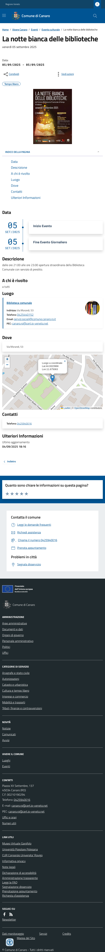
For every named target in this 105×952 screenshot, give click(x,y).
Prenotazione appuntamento (19, 891)
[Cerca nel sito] (94, 15)
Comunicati (9, 734)
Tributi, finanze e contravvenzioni (22, 708)
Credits (66, 933)
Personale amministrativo (17, 641)
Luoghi (6, 760)
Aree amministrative (14, 623)
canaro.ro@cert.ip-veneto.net (30, 323)
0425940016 (24, 423)
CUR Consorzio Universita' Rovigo (22, 855)
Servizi (43, 933)
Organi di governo (13, 635)
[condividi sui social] (11, 74)
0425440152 (25, 314)
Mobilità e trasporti (13, 702)
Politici (6, 647)
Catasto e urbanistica (15, 684)
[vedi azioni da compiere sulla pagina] (65, 74)
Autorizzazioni (10, 679)
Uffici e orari (9, 817)
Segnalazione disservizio (17, 887)
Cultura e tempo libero (15, 690)
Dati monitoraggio (13, 933)
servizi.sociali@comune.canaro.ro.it (35, 319)
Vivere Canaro (19, 29)
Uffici (5, 652)
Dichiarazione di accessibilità (19, 873)
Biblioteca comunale (19, 303)
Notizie (6, 728)
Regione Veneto (12, 4)
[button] (52, 378)
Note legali (8, 867)
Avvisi (5, 740)
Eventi (34, 29)
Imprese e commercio (15, 696)
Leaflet (65, 408)
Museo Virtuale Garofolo (16, 843)
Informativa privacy (14, 861)
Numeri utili (9, 823)
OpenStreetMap (82, 408)
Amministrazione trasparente (20, 878)
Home (5, 29)
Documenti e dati (12, 629)
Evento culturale (51, 29)
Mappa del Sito (26, 938)
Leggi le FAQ (9, 882)
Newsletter (9, 919)
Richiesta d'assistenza (15, 895)
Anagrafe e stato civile (16, 673)
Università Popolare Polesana (20, 849)
